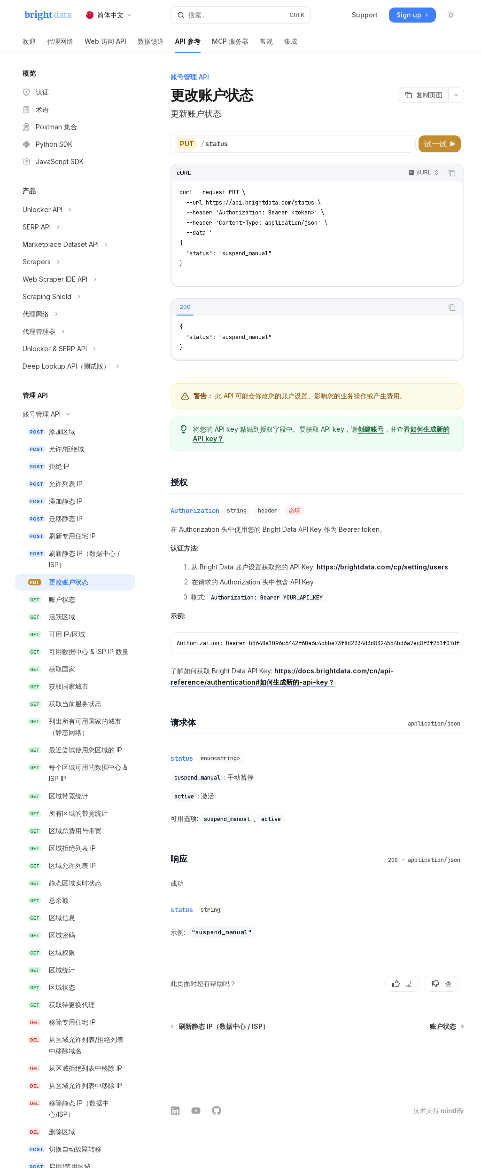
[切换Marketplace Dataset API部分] (75, 244)
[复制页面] (423, 95)
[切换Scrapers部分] (75, 261)
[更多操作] (456, 95)
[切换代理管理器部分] (75, 331)
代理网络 (60, 45)
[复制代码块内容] (452, 173)
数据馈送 (151, 45)
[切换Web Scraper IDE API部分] (75, 279)
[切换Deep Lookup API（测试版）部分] (75, 366)
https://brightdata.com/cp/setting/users (382, 567)
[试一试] (440, 143)
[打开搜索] (241, 15)
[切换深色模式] (450, 15)
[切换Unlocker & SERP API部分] (75, 348)
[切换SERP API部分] (75, 227)
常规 (266, 45)
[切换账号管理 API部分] (75, 414)
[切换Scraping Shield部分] (75, 296)
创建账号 (370, 429)
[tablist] (307, 308)
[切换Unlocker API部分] (75, 209)
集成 (290, 45)
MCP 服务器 (230, 45)
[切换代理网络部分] (75, 314)
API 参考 (188, 45)
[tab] (185, 307)
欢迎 (29, 45)
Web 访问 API (105, 45)
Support (365, 15)
